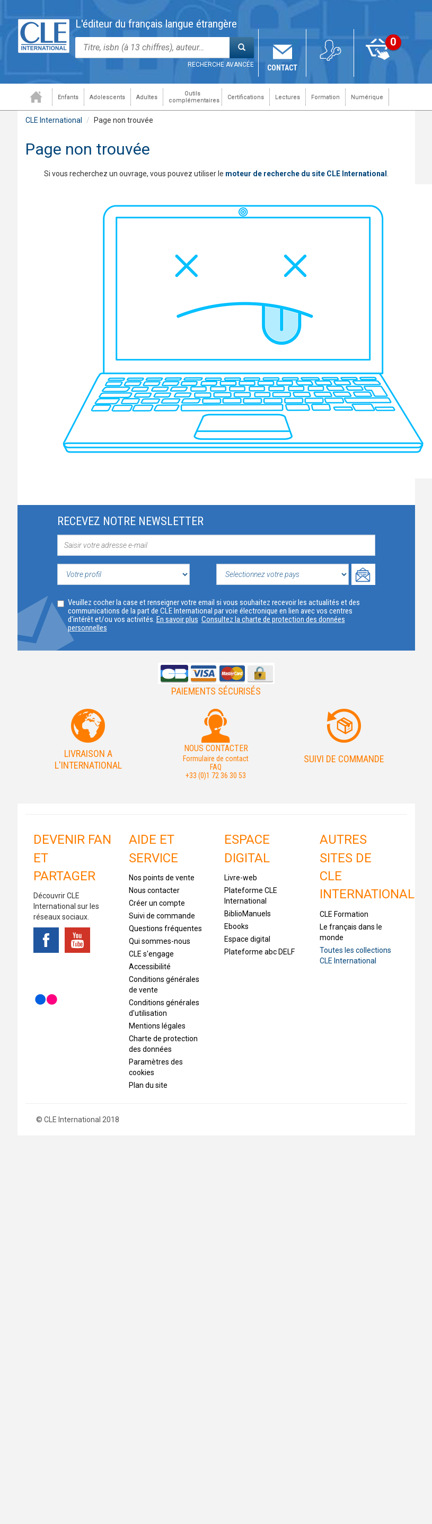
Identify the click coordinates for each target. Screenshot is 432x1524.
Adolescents (104, 97)
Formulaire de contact (216, 758)
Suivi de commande (344, 758)
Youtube (77, 940)
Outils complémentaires (191, 97)
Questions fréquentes (165, 928)
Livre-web (240, 877)
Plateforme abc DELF (259, 952)
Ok (363, 574)
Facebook (46, 940)
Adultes (144, 97)
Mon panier (378, 68)
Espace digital (247, 939)
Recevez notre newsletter (130, 521)
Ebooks (236, 926)
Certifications (243, 97)
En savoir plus (177, 619)
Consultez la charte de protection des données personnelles (206, 624)
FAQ (216, 767)
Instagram (77, 969)
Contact (282, 68)
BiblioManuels (247, 913)
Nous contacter (154, 890)
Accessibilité (150, 966)
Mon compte (330, 68)
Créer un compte (157, 903)
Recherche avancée (221, 64)
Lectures (284, 97)
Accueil (33, 97)
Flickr (46, 999)
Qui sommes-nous (159, 941)
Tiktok (46, 969)
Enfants (65, 97)
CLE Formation (344, 914)
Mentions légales (157, 1026)
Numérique (364, 97)
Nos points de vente (162, 877)
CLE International (53, 120)
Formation (322, 97)
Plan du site (148, 1085)
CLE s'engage (151, 954)
